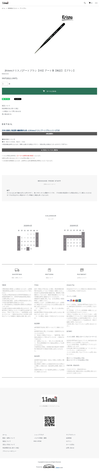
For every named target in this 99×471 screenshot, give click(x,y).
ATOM (39, 441)
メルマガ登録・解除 (40, 438)
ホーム (3, 8)
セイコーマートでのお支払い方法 (78, 360)
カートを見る (69, 444)
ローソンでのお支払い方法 (76, 358)
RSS (35, 441)
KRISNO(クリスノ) (13, 8)
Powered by (49, 466)
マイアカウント (70, 434)
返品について (6, 105)
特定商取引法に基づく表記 (10, 108)
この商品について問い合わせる (11, 111)
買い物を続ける (6, 114)
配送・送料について (8, 438)
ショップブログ (38, 434)
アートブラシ (24, 8)
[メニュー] (96, 3)
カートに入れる (49, 91)
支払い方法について (8, 444)
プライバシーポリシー (9, 451)
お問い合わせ (69, 448)
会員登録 (68, 438)
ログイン (68, 441)
